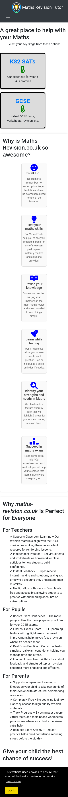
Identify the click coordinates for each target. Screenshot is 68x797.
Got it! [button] (11, 790)
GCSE (22, 101)
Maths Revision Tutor (37, 7)
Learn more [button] (13, 781)
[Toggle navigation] (8, 17)
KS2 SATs (23, 61)
